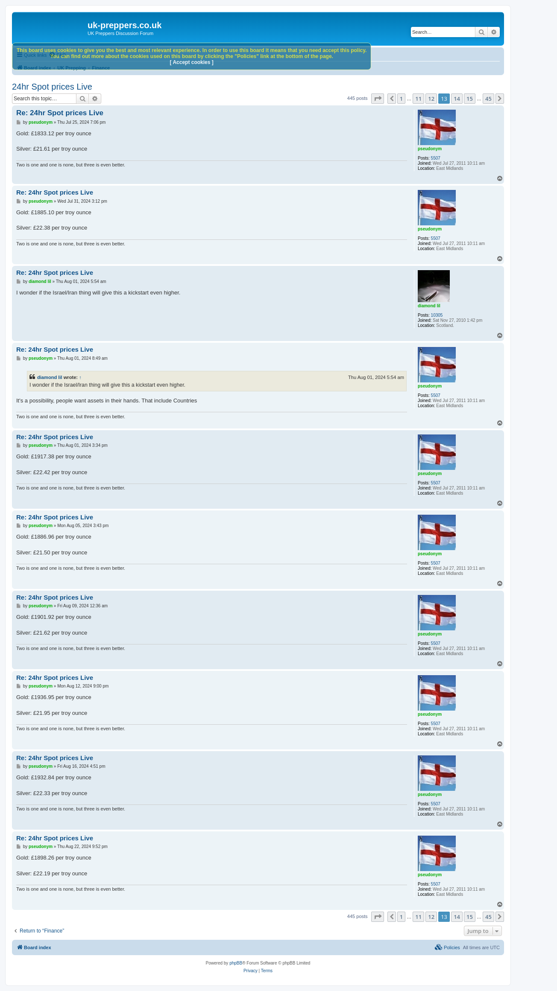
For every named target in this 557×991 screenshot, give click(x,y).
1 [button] (401, 98)
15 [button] (469, 98)
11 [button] (418, 98)
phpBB (235, 963)
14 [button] (457, 98)
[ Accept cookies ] (192, 62)
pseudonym (430, 148)
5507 (435, 158)
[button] (377, 98)
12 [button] (431, 98)
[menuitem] (447, 947)
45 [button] (488, 98)
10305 (437, 315)
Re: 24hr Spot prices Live (59, 113)
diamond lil (429, 305)
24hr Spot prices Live (52, 86)
